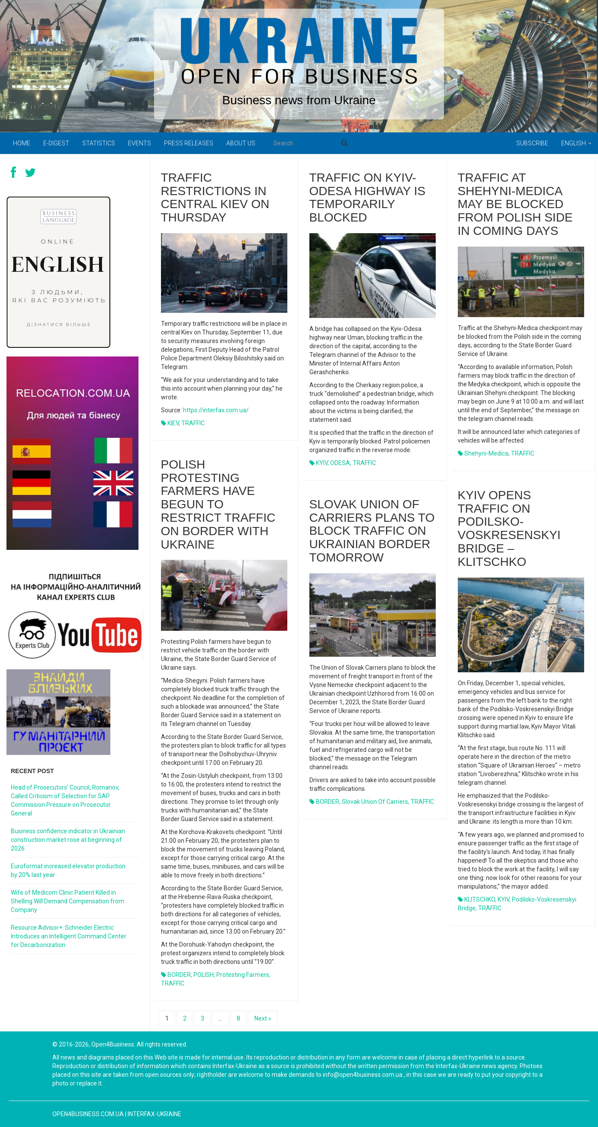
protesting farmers (242, 974)
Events (139, 143)
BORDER (179, 974)
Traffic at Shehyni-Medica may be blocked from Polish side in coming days (515, 204)
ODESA (340, 462)
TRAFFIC (193, 423)
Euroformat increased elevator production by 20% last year (68, 870)
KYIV (322, 462)
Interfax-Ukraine (154, 1114)
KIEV (173, 423)
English (576, 143)
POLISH (203, 974)
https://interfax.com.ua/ (216, 410)
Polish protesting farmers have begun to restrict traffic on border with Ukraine (218, 504)
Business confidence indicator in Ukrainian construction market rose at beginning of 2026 (68, 840)
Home (21, 143)
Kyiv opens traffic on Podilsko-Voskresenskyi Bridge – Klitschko (509, 528)
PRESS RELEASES (188, 143)
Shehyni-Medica (486, 453)
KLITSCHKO (479, 899)
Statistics (98, 143)
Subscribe (532, 143)
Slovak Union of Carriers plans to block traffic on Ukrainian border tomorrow (372, 531)
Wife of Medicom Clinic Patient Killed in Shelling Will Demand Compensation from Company (67, 901)
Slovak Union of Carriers (375, 801)
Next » (262, 1018)
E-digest (56, 143)
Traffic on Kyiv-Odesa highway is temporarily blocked (367, 197)
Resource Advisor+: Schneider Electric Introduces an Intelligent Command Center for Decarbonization (68, 936)
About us (240, 143)
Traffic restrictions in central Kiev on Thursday (215, 197)
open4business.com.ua (88, 1114)
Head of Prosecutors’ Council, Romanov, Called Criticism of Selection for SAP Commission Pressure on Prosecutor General (65, 800)
